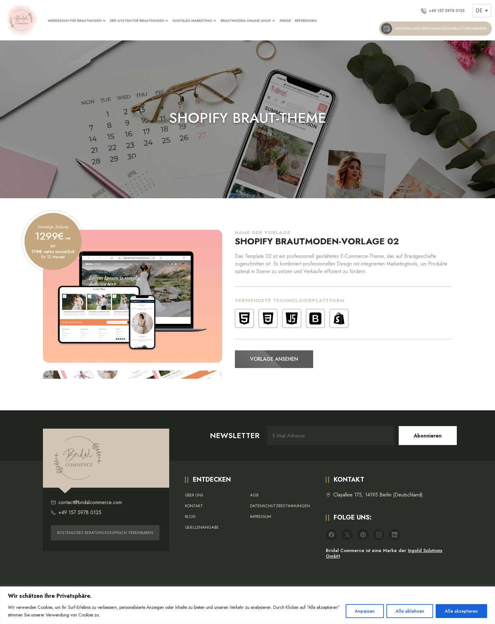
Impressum (260, 517)
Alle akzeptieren (461, 611)
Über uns (194, 495)
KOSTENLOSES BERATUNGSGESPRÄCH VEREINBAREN (105, 533)
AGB (254, 495)
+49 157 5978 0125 (76, 512)
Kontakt (194, 506)
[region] (247, 605)
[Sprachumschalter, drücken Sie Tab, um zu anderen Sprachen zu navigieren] (481, 10)
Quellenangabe (202, 527)
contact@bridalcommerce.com (86, 502)
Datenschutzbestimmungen (280, 506)
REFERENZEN (306, 20)
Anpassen (364, 611)
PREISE (285, 20)
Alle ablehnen (409, 611)
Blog (190, 517)
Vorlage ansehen (274, 359)
